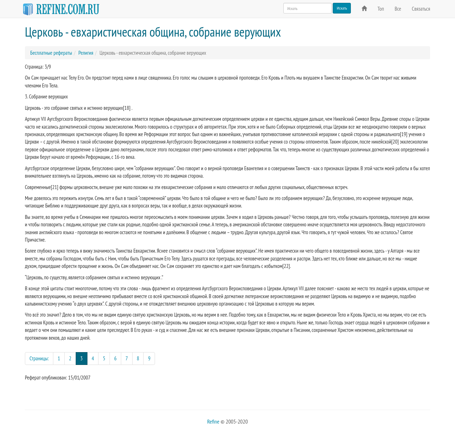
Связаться (421, 8)
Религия (85, 52)
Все (398, 8)
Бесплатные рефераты (51, 52)
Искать (342, 8)
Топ (381, 8)
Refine (213, 421)
